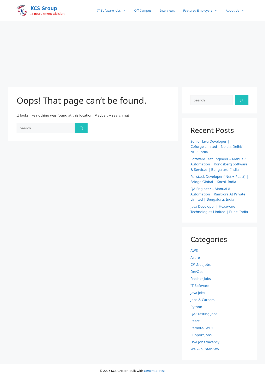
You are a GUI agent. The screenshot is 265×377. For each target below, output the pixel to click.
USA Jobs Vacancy (204, 342)
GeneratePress (154, 371)
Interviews (167, 10)
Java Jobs (197, 292)
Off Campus (143, 10)
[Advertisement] (132, 52)
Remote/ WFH (201, 327)
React (195, 320)
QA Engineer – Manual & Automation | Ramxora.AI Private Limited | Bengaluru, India (217, 194)
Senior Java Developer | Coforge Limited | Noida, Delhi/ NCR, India (216, 146)
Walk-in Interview (204, 349)
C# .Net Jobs (200, 264)
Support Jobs (201, 334)
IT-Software (199, 285)
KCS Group (43, 8)
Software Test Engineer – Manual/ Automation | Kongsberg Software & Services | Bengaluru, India (218, 164)
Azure (195, 257)
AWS (194, 250)
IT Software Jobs (113, 10)
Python (196, 306)
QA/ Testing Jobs (203, 313)
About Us (237, 10)
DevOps (196, 271)
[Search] (81, 128)
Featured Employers (202, 10)
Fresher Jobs (200, 278)
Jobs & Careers (202, 299)
